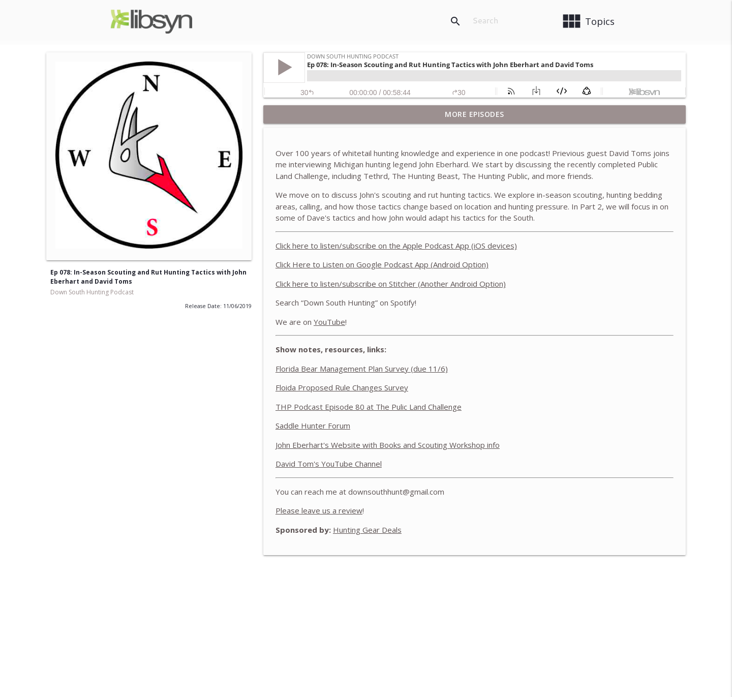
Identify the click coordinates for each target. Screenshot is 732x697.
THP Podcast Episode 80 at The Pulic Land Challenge (369, 407)
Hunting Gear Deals (367, 530)
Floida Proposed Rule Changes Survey (342, 387)
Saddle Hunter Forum (313, 425)
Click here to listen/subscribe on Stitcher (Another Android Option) (391, 284)
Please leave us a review (319, 510)
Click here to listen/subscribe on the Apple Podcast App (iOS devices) (396, 245)
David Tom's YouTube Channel (329, 464)
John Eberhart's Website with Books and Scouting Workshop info (388, 445)
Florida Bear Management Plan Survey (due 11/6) (362, 368)
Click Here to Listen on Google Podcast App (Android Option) (382, 264)
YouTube (329, 322)
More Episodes (474, 114)
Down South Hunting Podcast (92, 292)
